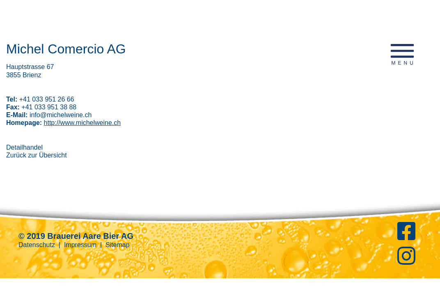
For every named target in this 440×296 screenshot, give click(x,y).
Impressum (80, 244)
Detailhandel (24, 147)
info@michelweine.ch (61, 114)
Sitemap (117, 244)
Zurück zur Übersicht (36, 155)
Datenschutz (36, 244)
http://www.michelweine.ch (82, 122)
